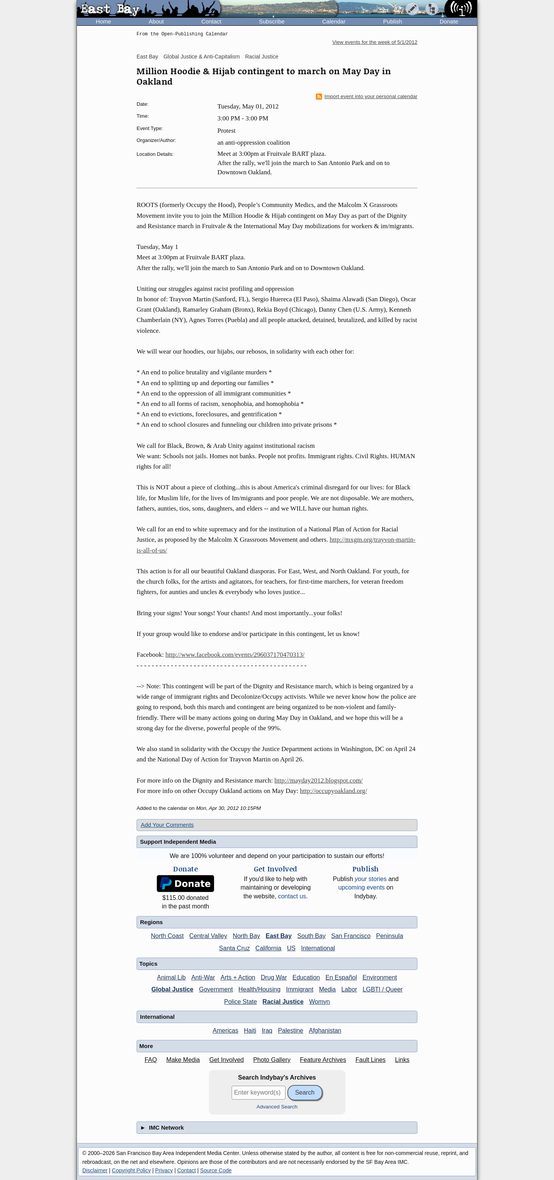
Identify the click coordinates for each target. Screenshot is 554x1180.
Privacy (164, 1170)
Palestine (290, 1030)
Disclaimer (94, 1170)
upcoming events (361, 887)
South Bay (311, 936)
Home (103, 21)
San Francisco (350, 936)
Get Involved (226, 1059)
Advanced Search (277, 1107)
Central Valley (208, 936)
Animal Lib (171, 977)
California (268, 948)
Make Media (183, 1059)
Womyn (319, 1001)
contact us (292, 896)
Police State (240, 1001)
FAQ (151, 1059)
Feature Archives (323, 1059)
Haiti (250, 1030)
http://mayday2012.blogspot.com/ (318, 780)
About (156, 21)
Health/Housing (259, 989)
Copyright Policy (131, 1170)
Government (216, 989)
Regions (151, 922)
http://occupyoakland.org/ (333, 790)
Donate (449, 21)
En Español (341, 977)
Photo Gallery (271, 1059)
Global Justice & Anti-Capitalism (202, 56)
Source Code (216, 1170)
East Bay (147, 56)
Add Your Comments (167, 824)
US (291, 948)
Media (327, 989)
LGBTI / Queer (383, 989)
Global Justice (172, 989)
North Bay (246, 936)
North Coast (167, 936)
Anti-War (203, 977)
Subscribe (272, 21)
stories (371, 879)
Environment (379, 977)
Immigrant (300, 989)
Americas (226, 1030)
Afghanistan (325, 1030)
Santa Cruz (234, 948)
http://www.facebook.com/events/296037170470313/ (235, 654)
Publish (392, 21)
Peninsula (389, 936)
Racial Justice (261, 56)
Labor (349, 989)
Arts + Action (237, 977)
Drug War (274, 977)
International (318, 948)
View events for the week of (374, 42)
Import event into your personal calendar (366, 96)
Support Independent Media (178, 841)
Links (402, 1059)
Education (306, 977)
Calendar (333, 21)
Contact (211, 21)
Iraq (267, 1030)
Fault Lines (370, 1059)
